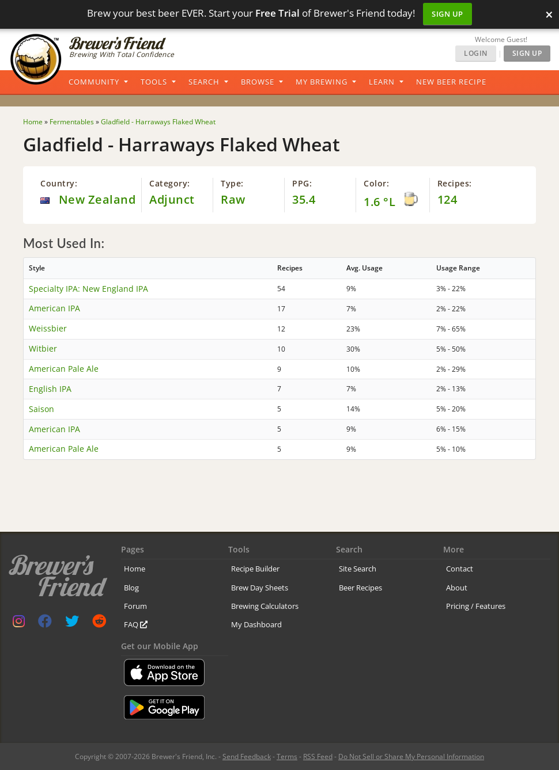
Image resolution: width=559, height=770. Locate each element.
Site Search (357, 568)
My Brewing (322, 82)
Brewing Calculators (265, 606)
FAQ (136, 624)
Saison (41, 408)
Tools (154, 82)
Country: (58, 183)
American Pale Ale (64, 368)
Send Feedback (246, 756)
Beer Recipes (360, 587)
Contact (459, 568)
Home (134, 568)
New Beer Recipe (451, 82)
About (456, 587)
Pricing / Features (475, 606)
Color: (376, 183)
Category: (169, 183)
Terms (287, 756)
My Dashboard (256, 624)
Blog (131, 587)
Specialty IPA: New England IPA (88, 288)
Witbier (43, 348)
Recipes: (454, 183)
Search (204, 82)
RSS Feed (318, 756)
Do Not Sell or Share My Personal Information (411, 756)
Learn (382, 82)
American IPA (54, 308)
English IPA (50, 388)
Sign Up (447, 14)
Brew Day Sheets (259, 587)
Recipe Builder (255, 568)
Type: (232, 183)
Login (476, 53)
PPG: (302, 183)
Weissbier (48, 328)
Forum (135, 606)
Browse (257, 82)
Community (94, 82)
